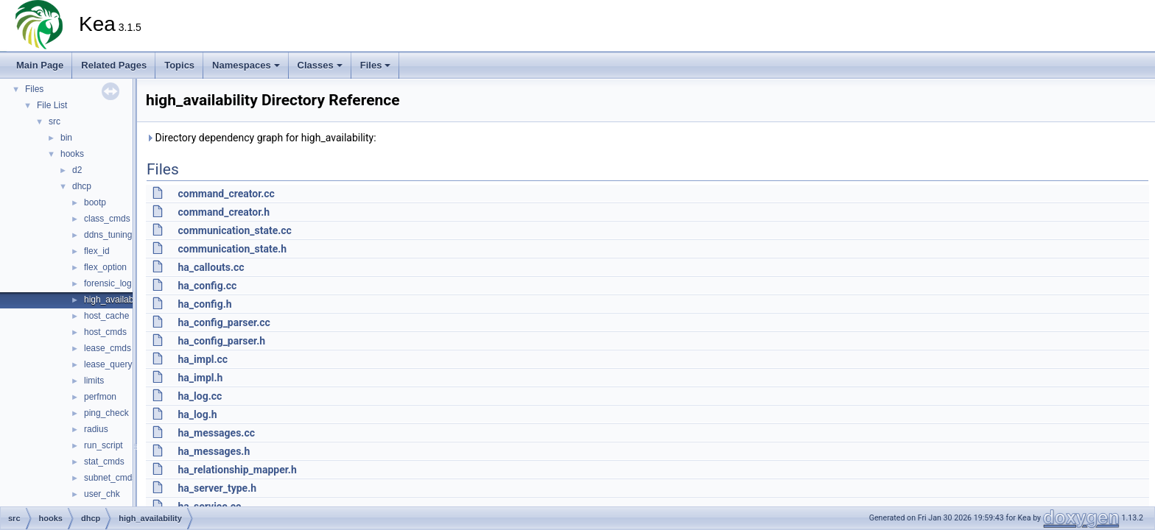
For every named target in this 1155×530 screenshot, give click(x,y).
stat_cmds (104, 461)
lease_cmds (107, 348)
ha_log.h (197, 414)
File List (52, 105)
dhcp (81, 186)
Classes (320, 65)
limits (94, 380)
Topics (179, 65)
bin (66, 137)
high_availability (115, 299)
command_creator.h (224, 212)
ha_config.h (204, 304)
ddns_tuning (108, 235)
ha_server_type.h (217, 488)
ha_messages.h (214, 451)
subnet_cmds (110, 478)
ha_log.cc (200, 396)
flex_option (105, 267)
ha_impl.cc (203, 359)
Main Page (39, 65)
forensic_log (108, 283)
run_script (103, 445)
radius (96, 429)
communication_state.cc (234, 230)
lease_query (108, 364)
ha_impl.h (200, 378)
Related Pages (114, 65)
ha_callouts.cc (211, 267)
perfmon (100, 397)
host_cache (106, 316)
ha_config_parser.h (221, 341)
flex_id (97, 251)
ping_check (106, 413)
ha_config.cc (207, 286)
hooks (72, 154)
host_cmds (105, 332)
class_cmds (107, 218)
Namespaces (246, 65)
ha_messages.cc (216, 433)
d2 (77, 170)
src (54, 121)
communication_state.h (232, 249)
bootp (95, 202)
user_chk (102, 494)
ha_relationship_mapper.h (237, 470)
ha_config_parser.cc (224, 322)
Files (375, 65)
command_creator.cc (226, 193)
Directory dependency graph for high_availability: (261, 138)
